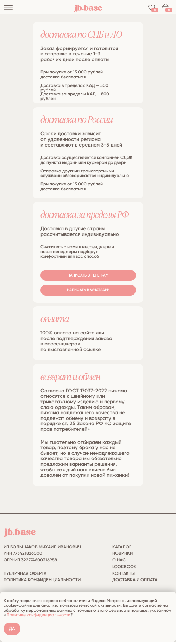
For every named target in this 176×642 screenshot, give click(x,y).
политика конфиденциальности (42, 579)
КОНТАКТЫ (123, 573)
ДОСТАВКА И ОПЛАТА (134, 579)
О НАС (119, 560)
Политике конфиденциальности (38, 614)
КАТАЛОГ (121, 546)
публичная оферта (25, 573)
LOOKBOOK (124, 566)
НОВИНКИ (122, 553)
